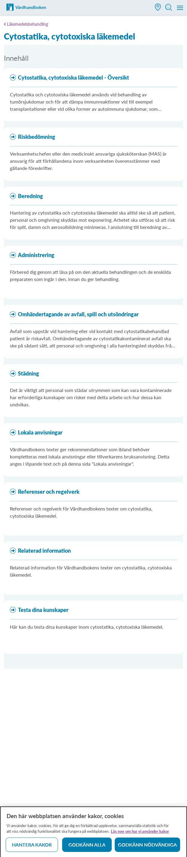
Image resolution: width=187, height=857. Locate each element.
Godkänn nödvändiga (147, 847)
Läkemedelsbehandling (27, 24)
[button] (158, 8)
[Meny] (180, 8)
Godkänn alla (86, 847)
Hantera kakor (32, 847)
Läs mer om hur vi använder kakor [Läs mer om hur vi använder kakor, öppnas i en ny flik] (140, 833)
